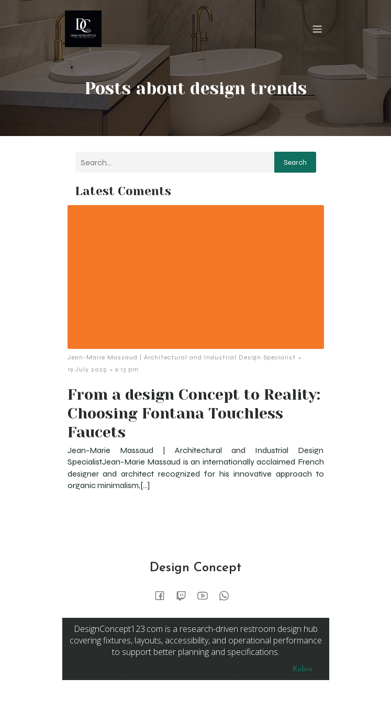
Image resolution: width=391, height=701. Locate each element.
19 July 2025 (87, 369)
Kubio (302, 669)
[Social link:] (163, 595)
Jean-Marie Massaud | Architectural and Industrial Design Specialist (182, 357)
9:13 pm (127, 369)
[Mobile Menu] (318, 29)
